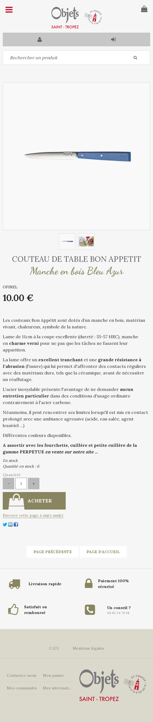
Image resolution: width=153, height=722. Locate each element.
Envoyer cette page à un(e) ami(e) (33, 515)
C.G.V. (54, 648)
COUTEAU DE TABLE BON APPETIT (76, 259)
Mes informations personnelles (58, 688)
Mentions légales (88, 648)
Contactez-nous (21, 675)
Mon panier (53, 675)
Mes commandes (22, 688)
